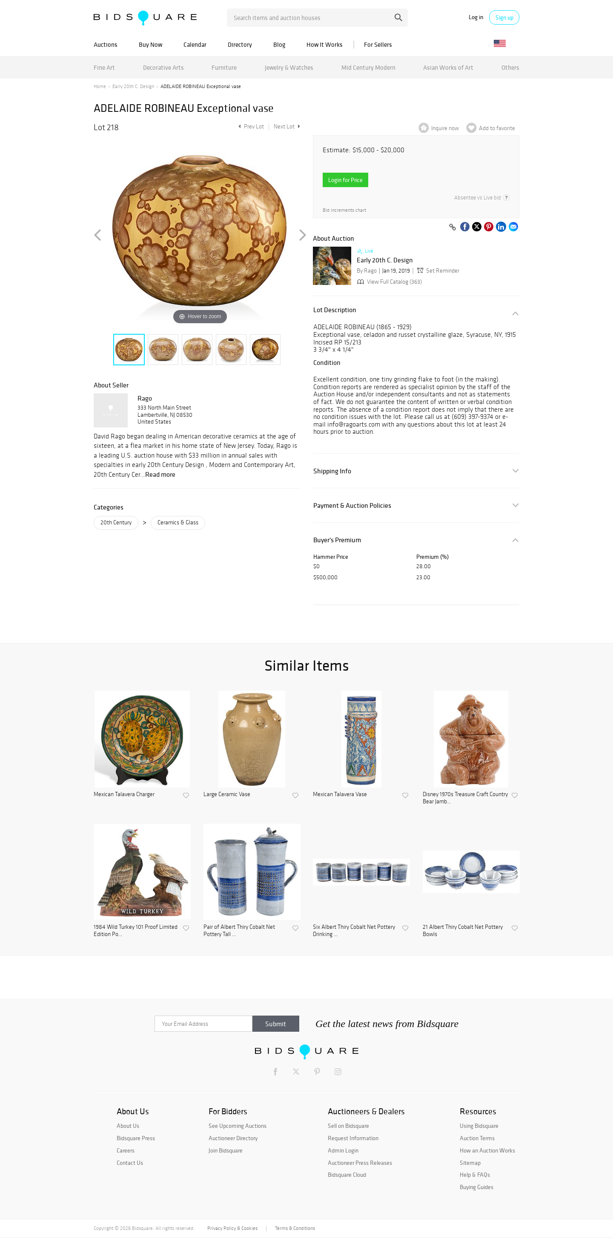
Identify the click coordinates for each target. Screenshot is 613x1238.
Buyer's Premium (337, 540)
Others (510, 67)
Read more (160, 474)
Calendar (194, 44)
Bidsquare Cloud (347, 1174)
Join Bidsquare (226, 1150)
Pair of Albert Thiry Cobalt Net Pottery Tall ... (239, 931)
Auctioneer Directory (233, 1138)
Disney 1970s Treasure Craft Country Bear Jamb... (465, 798)
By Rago (367, 271)
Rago (144, 398)
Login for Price (345, 180)
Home (100, 86)
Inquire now (445, 128)
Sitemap (470, 1163)
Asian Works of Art (448, 67)
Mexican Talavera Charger (124, 794)
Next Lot (287, 126)
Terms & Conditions (295, 1228)
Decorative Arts (163, 67)
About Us (128, 1126)
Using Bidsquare (479, 1126)
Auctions (105, 44)
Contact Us (130, 1163)
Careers (126, 1150)
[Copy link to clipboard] (452, 227)
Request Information (353, 1138)
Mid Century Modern (368, 67)
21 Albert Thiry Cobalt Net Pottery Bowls (463, 931)
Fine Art (104, 67)
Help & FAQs (475, 1174)
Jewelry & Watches (289, 67)
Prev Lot (250, 126)
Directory (240, 44)
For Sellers (378, 44)
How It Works (324, 44)
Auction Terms (477, 1138)
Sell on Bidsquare (348, 1126)
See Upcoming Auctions (237, 1126)
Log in (476, 17)
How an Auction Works (487, 1150)
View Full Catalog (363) (388, 281)
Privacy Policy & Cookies (232, 1228)
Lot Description (334, 310)
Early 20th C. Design (133, 86)
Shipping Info (332, 471)
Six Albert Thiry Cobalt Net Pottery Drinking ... (354, 931)
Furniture (224, 67)
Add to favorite (497, 128)
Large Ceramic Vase (226, 794)
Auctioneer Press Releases (360, 1163)
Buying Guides (476, 1187)
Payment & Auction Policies (352, 505)
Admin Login (343, 1150)
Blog (279, 44)
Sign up (504, 17)
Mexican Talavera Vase (340, 794)
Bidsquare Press (136, 1138)
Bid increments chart (344, 210)
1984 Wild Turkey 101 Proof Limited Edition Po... (136, 931)
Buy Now (150, 44)
